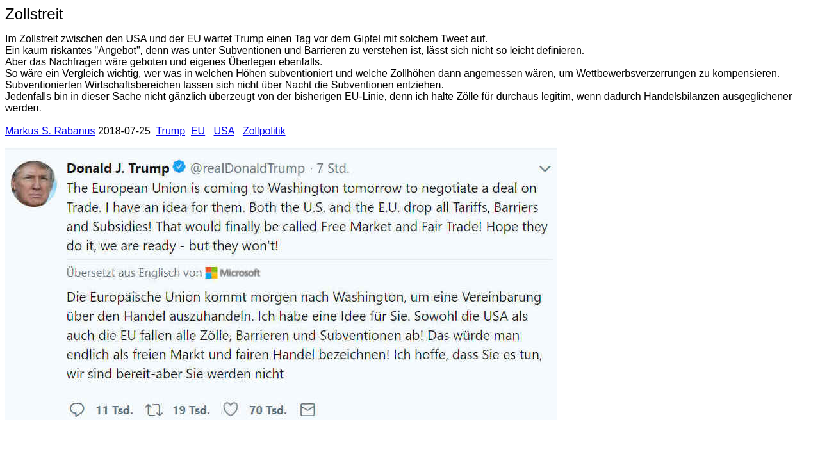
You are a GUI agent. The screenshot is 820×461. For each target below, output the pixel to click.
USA (224, 130)
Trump (170, 130)
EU (198, 130)
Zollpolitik (264, 130)
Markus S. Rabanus (50, 130)
